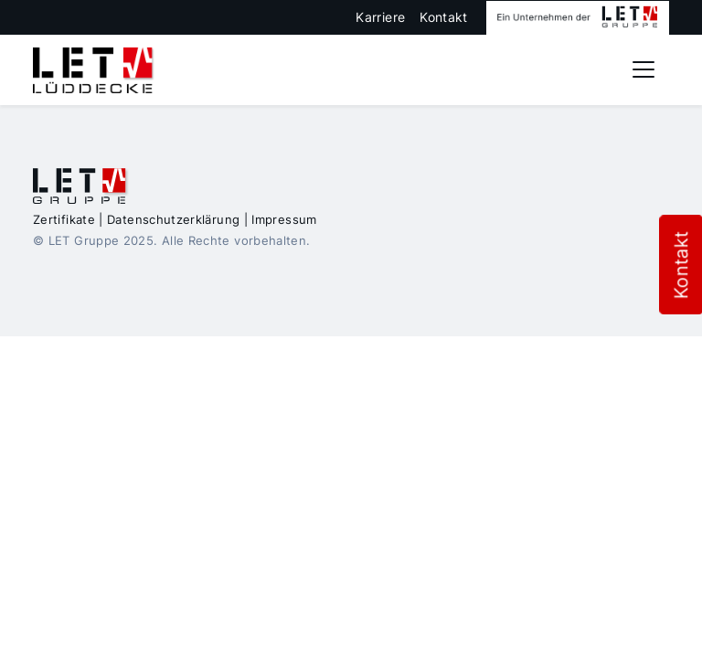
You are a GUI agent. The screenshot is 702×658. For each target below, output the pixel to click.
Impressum (283, 219)
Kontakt (444, 17)
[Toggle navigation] (643, 69)
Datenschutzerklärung (173, 219)
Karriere (380, 17)
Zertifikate (64, 219)
